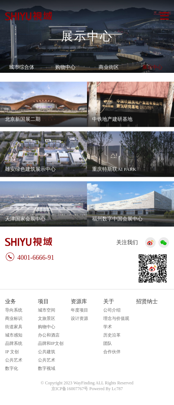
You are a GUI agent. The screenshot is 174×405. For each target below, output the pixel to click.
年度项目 (79, 310)
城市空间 (46, 310)
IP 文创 (11, 351)
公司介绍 (112, 310)
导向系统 (13, 310)
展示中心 (152, 67)
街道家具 (13, 326)
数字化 (11, 368)
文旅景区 (46, 318)
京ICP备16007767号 (69, 388)
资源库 (79, 301)
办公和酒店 (49, 335)
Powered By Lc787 (106, 388)
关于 (108, 301)
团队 (107, 343)
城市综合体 (21, 67)
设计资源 (79, 318)
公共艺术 (13, 360)
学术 (107, 326)
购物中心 (65, 67)
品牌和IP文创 (51, 343)
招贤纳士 (147, 301)
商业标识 (13, 318)
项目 (43, 301)
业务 (10, 301)
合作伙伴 (112, 351)
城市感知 (13, 335)
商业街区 (109, 67)
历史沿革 (112, 335)
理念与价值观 (116, 318)
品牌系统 (13, 343)
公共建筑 (46, 351)
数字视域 (46, 368)
